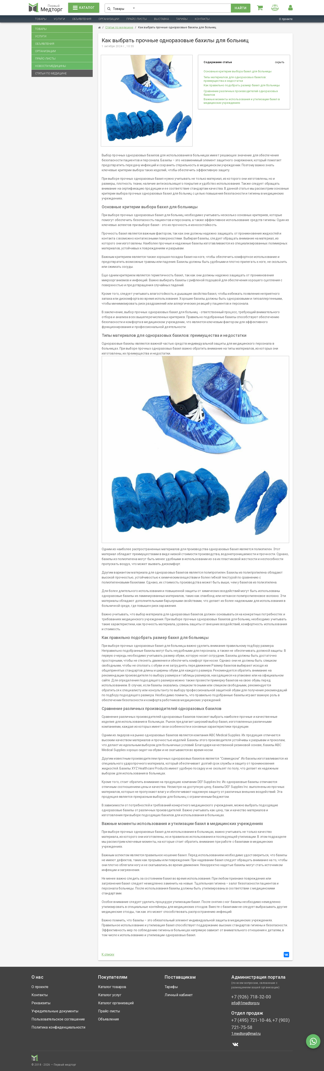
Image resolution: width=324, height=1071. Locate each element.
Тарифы (182, 19)
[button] (125, 7)
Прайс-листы (136, 19)
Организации (109, 19)
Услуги (59, 19)
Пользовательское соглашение (58, 1019)
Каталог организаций (116, 1003)
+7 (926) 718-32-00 (251, 997)
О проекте (286, 19)
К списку (108, 954)
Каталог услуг (109, 995)
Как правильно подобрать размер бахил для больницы (242, 85)
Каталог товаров (112, 987)
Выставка (161, 19)
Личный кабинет (179, 995)
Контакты (202, 19)
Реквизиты (41, 1003)
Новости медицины (50, 66)
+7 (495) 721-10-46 (251, 1020)
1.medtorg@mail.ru (246, 1033)
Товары (41, 19)
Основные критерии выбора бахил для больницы (238, 71)
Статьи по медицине (51, 73)
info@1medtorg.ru (245, 1003)
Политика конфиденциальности (58, 1027)
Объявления (81, 19)
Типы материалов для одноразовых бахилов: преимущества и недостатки (235, 78)
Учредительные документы (55, 1011)
